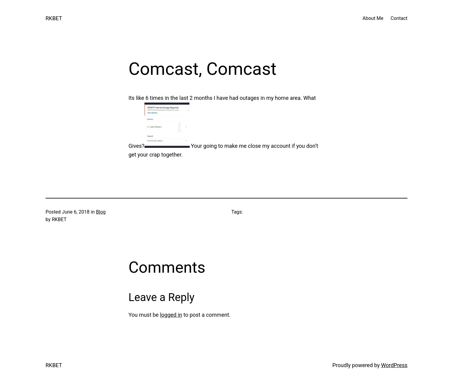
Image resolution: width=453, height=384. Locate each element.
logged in (171, 315)
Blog (101, 212)
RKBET (54, 18)
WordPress (394, 365)
